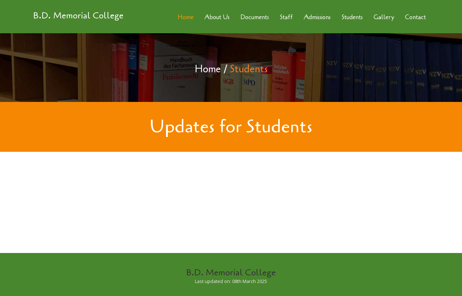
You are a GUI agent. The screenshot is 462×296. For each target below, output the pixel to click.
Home (208, 69)
